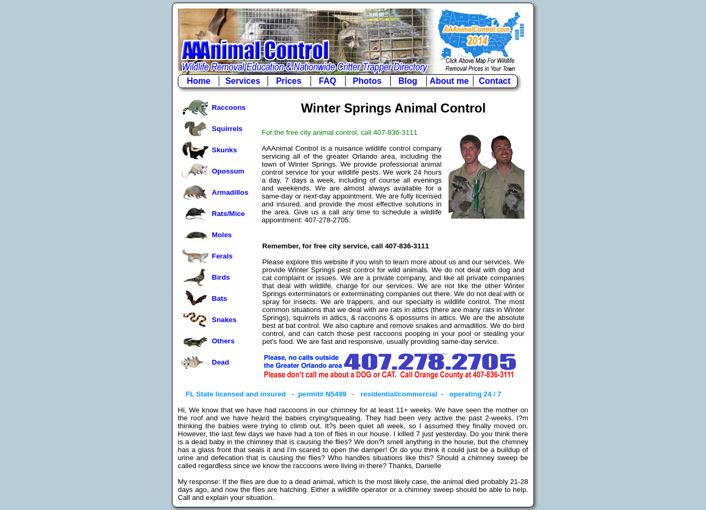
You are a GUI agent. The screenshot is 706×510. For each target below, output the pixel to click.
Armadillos (230, 192)
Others (223, 341)
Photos (367, 80)
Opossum (228, 171)
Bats (219, 298)
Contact (495, 80)
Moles (222, 235)
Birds (221, 277)
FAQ (328, 80)
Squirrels (227, 129)
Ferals (222, 256)
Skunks (224, 150)
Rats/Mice (228, 214)
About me (449, 80)
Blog (408, 80)
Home (198, 80)
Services (242, 80)
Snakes (224, 320)
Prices (289, 80)
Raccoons (229, 107)
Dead (220, 362)
